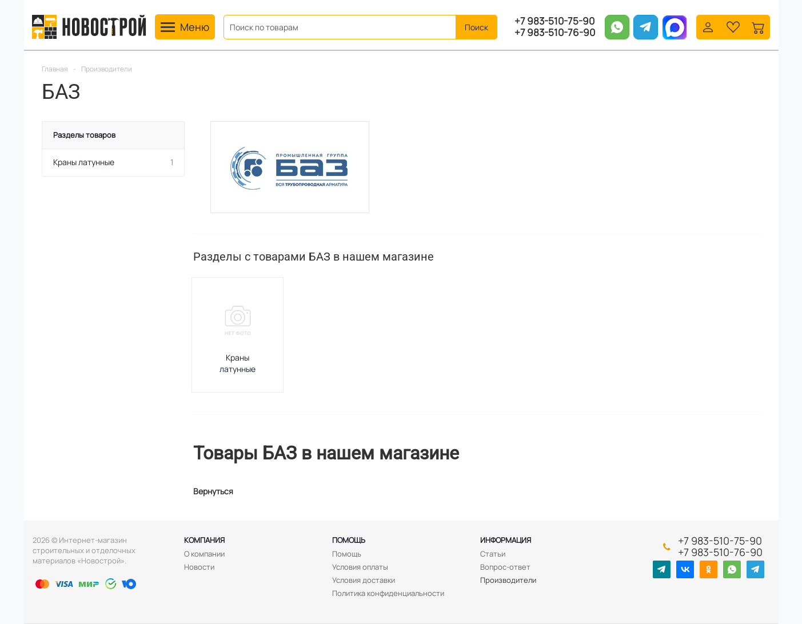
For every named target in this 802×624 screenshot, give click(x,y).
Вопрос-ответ (505, 567)
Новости (199, 567)
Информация (505, 540)
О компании (204, 554)
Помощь (348, 540)
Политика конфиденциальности (388, 593)
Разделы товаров (84, 135)
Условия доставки (363, 580)
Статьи (492, 554)
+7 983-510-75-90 (554, 21)
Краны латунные (238, 363)
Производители (508, 580)
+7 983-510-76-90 (554, 32)
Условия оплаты (360, 567)
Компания (204, 540)
